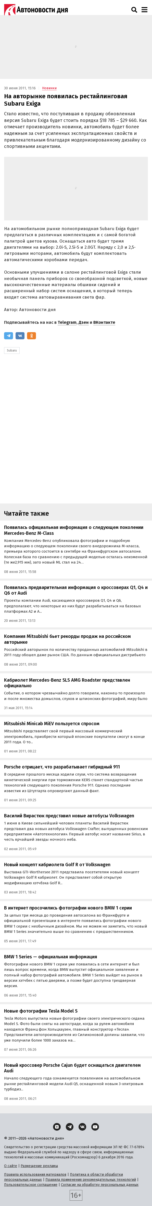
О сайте (10, 1166)
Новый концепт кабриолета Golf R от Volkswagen (57, 864)
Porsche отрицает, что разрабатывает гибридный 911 (62, 767)
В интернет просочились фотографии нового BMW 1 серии (68, 908)
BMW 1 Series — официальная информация (50, 957)
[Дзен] (57, 1127)
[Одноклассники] (31, 335)
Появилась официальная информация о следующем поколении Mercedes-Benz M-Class (73, 530)
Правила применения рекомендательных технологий (90, 1179)
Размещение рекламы (39, 1166)
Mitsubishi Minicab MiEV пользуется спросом (51, 723)
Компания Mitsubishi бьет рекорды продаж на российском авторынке (67, 639)
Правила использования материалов (35, 1174)
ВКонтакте (104, 322)
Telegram (67, 322)
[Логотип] (36, 9)
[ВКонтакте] (20, 335)
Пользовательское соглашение (30, 1185)
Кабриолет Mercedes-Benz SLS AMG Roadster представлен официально (67, 683)
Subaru (12, 350)
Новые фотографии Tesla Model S (41, 1011)
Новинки (49, 88)
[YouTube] (95, 1127)
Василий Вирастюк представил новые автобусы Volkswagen (69, 816)
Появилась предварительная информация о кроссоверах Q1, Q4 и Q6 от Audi (76, 590)
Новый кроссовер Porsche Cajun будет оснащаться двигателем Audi (72, 1068)
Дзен (84, 322)
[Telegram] (8, 335)
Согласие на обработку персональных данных (99, 1185)
